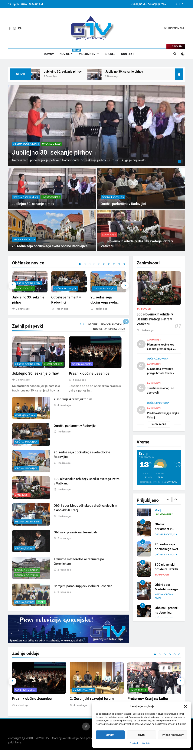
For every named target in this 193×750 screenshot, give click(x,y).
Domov (49, 54)
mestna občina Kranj (26, 144)
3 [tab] (89, 264)
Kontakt (127, 54)
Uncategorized (51, 144)
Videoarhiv (87, 54)
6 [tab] (104, 264)
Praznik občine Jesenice (89, 391)
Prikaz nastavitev (173, 734)
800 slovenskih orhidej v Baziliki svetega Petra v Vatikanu (155, 335)
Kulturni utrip (139, 690)
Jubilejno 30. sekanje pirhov (148, 4)
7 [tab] (109, 264)
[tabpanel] (96, 125)
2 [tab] (85, 264)
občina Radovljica (113, 214)
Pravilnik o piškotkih (139, 743)
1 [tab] (180, 162)
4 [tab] (94, 264)
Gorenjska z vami (25, 433)
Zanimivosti (109, 252)
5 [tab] (99, 264)
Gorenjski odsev (82, 381)
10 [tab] (124, 264)
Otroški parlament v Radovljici (123, 221)
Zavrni (141, 734)
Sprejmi (110, 734)
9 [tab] (119, 264)
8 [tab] (114, 264)
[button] (185, 706)
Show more (158, 424)
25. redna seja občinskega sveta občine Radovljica (103, 302)
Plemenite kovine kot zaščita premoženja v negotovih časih (160, 367)
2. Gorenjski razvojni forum (73, 417)
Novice (68, 52)
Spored (110, 54)
